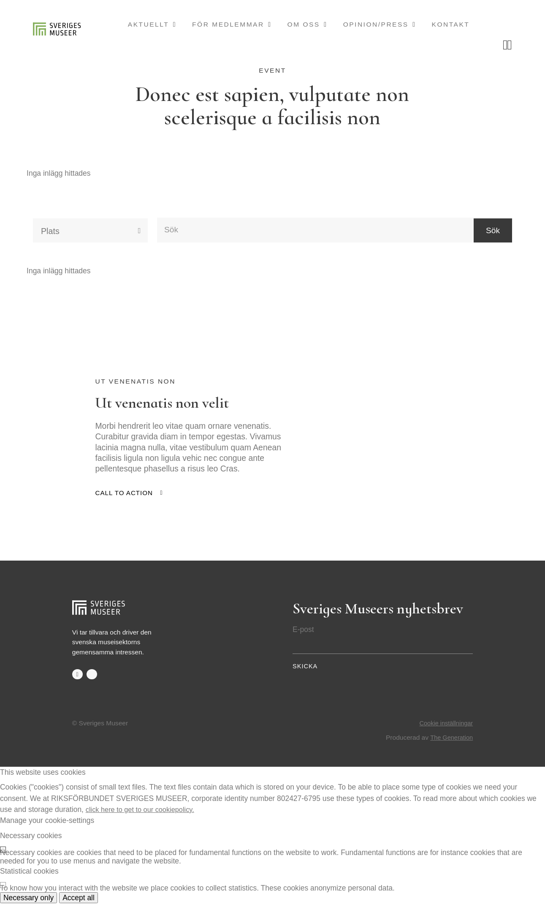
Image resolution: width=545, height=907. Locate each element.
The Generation (450, 741)
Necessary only (28, 901)
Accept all (78, 901)
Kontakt (451, 24)
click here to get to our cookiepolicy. (144, 813)
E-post (303, 633)
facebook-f (77, 678)
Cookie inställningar (444, 727)
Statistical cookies (29, 874)
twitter (92, 678)
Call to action (125, 496)
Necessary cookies (31, 839)
